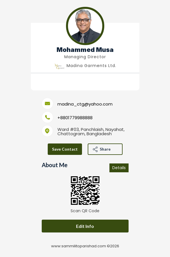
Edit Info (85, 226)
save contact (65, 149)
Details (119, 168)
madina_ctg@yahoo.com (85, 104)
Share (105, 149)
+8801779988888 (75, 118)
